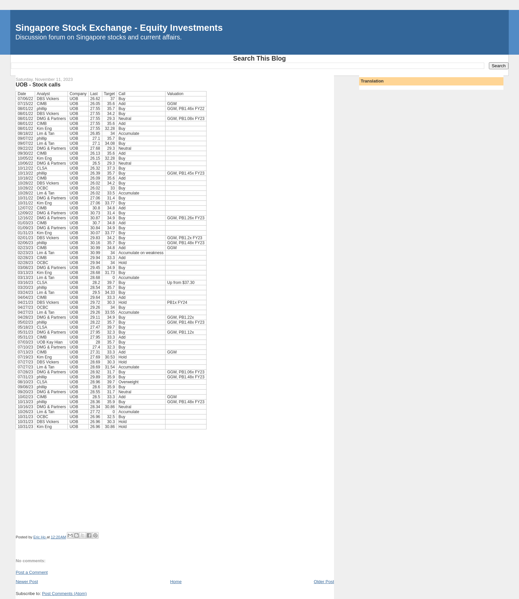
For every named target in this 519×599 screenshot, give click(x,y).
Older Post (324, 581)
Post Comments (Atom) (64, 593)
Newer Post (27, 581)
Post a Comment (32, 572)
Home (176, 581)
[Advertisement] (175, 482)
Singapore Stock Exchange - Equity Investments (118, 28)
